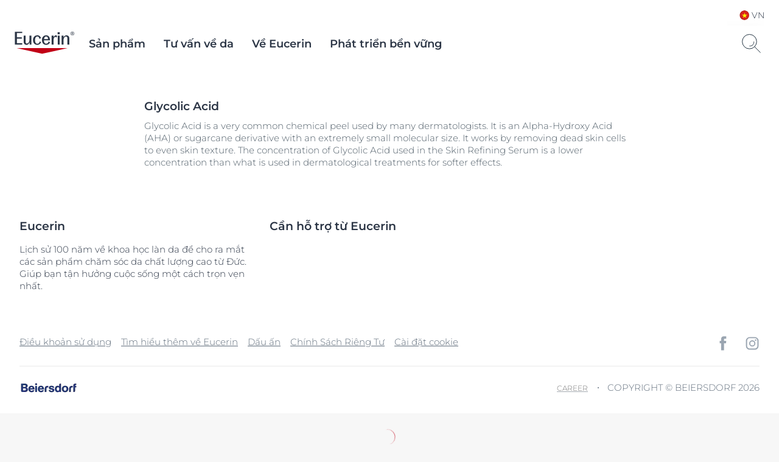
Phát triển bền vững (386, 44)
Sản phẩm (117, 44)
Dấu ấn (264, 342)
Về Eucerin (282, 44)
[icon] (723, 343)
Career (572, 388)
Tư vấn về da (199, 44)
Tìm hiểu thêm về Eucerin (179, 342)
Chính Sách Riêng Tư (337, 342)
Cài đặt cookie (426, 342)
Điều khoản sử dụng (65, 342)
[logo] (44, 44)
